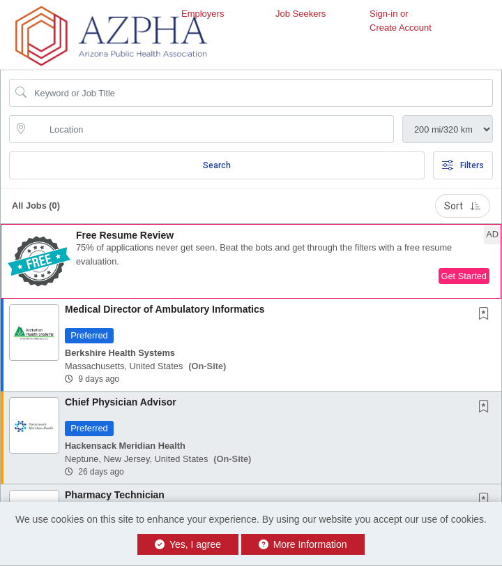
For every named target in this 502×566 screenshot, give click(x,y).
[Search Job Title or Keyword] (261, 93)
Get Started (464, 276)
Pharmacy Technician (115, 494)
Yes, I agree (188, 544)
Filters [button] (463, 165)
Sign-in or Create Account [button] (401, 20)
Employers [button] (202, 13)
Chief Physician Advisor (120, 402)
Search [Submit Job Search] (217, 165)
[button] (251, 261)
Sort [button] (462, 205)
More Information (303, 544)
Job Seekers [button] (300, 13)
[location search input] (211, 129)
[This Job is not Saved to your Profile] (487, 314)
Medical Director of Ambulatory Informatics (165, 309)
